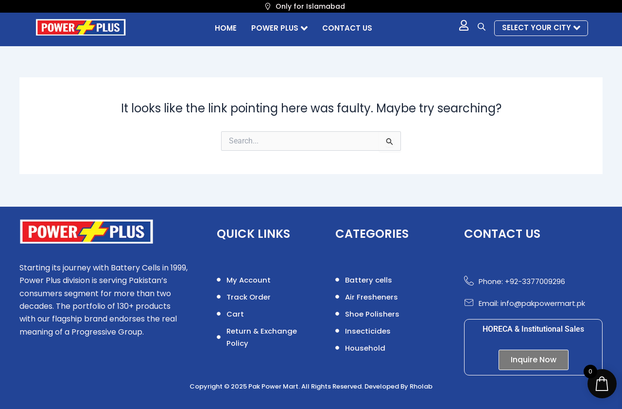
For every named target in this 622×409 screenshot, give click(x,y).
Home (226, 28)
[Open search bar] (482, 26)
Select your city (541, 27)
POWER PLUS (279, 28)
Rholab (421, 386)
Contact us (347, 28)
